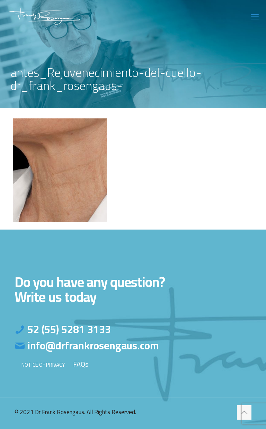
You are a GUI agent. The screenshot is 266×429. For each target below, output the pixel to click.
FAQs (80, 364)
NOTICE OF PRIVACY (43, 365)
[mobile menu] (255, 17)
